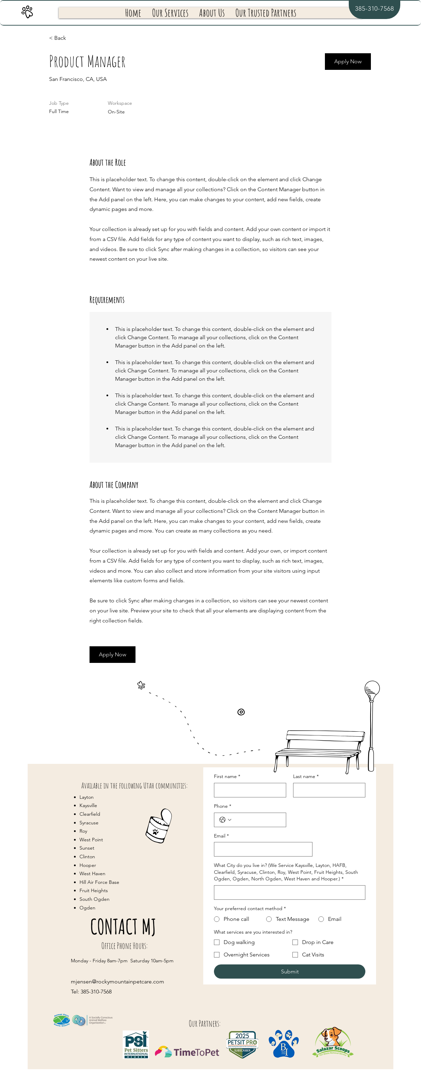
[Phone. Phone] (257, 820)
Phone (222, 806)
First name (227, 776)
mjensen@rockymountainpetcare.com (117, 981)
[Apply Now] (348, 61)
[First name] (248, 790)
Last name (306, 776)
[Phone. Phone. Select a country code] (225, 820)
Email (221, 836)
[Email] (261, 849)
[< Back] (73, 38)
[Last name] (327, 790)
